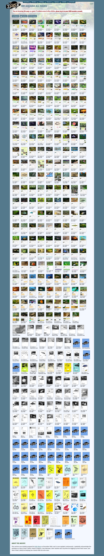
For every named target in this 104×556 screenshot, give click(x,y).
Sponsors (57, 2)
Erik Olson (38, 546)
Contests (64, 2)
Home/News (26, 2)
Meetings (41, 2)
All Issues (32, 16)
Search (15, 16)
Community (71, 2)
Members (34, 2)
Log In (91, 3)
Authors (23, 16)
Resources (49, 2)
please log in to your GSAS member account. (69, 11)
